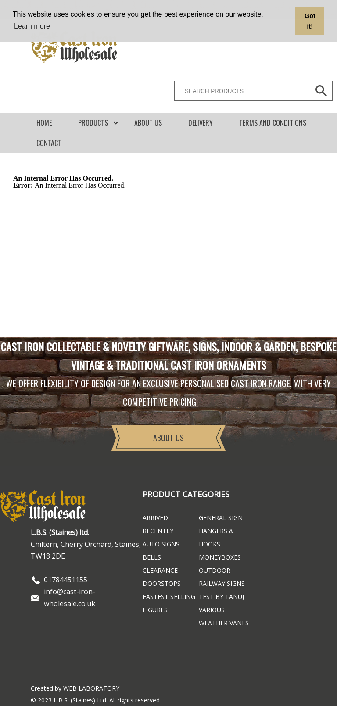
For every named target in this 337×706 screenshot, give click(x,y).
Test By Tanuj (221, 596)
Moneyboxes (220, 557)
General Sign (221, 517)
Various (212, 610)
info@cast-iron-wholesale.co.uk (69, 597)
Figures (155, 610)
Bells (152, 557)
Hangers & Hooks (216, 537)
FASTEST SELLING (169, 596)
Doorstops (162, 583)
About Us (148, 123)
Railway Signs (222, 583)
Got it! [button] (310, 21)
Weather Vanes (224, 623)
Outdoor (214, 570)
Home (44, 123)
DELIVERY (200, 123)
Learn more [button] (32, 26)
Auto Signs (161, 544)
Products (93, 123)
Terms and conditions (272, 123)
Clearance (160, 570)
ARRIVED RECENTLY (158, 524)
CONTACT (48, 143)
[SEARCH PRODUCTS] (240, 91)
